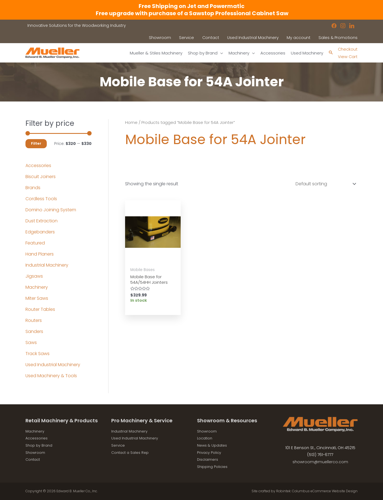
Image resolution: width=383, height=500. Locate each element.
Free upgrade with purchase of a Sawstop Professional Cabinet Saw (191, 13)
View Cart (347, 56)
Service (118, 445)
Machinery (36, 287)
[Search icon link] (329, 53)
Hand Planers (39, 254)
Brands (32, 188)
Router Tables (40, 309)
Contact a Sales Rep (131, 452)
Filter (36, 143)
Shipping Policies (213, 466)
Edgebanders (40, 232)
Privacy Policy (210, 452)
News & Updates (213, 445)
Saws (31, 343)
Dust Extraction (41, 221)
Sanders (34, 332)
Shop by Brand (40, 445)
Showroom (36, 452)
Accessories (38, 166)
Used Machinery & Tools (51, 376)
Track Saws (37, 354)
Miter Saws (36, 298)
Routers (33, 320)
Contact (33, 459)
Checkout (347, 49)
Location (205, 438)
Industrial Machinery (46, 265)
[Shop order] (324, 183)
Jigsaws (34, 276)
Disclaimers (208, 459)
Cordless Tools (41, 199)
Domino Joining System (50, 210)
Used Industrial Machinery (52, 365)
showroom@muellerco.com (320, 462)
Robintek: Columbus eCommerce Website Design (316, 491)
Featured (35, 243)
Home (131, 122)
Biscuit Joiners (40, 177)
